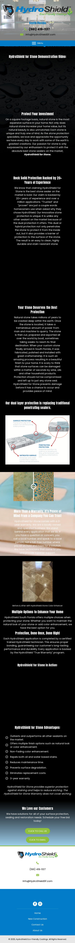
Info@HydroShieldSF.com (40, 34)
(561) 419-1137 (39, 29)
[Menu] (37, 43)
